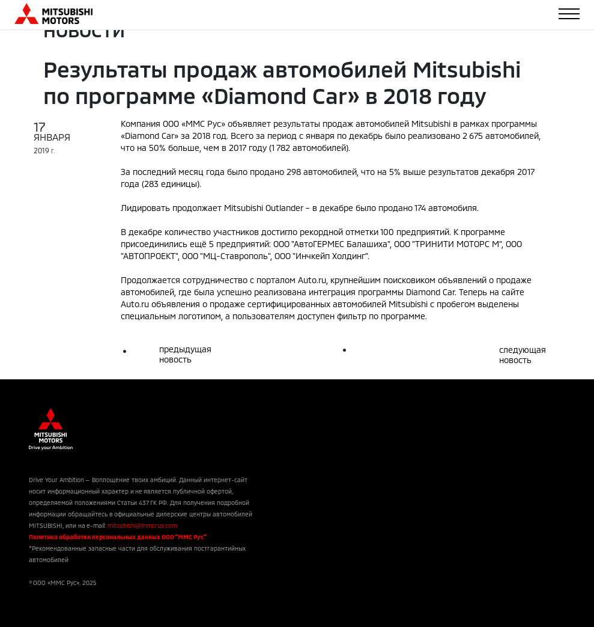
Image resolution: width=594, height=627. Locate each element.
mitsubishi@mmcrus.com (142, 525)
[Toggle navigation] (569, 14)
